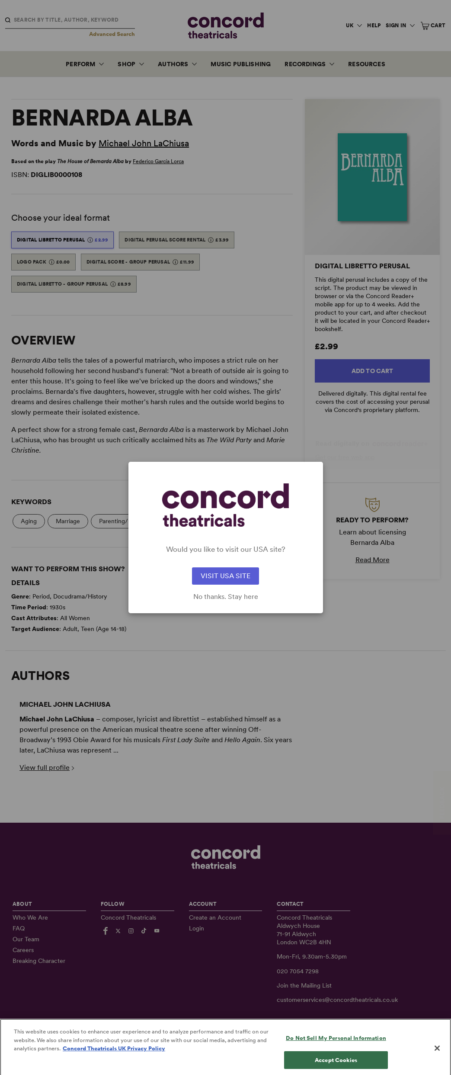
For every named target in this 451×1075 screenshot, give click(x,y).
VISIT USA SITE (225, 576)
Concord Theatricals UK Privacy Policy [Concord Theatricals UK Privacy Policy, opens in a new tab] (114, 1055)
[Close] (437, 1055)
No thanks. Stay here (225, 596)
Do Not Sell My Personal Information (336, 1045)
